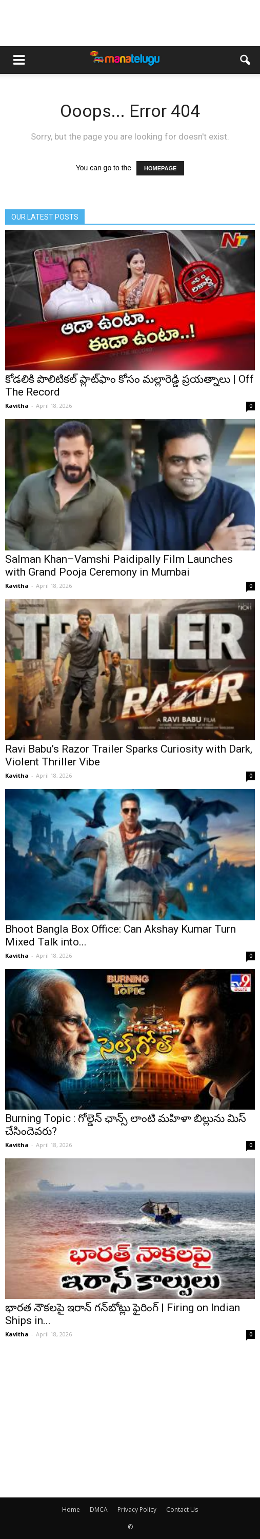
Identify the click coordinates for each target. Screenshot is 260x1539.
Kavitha (17, 405)
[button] (245, 60)
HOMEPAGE (160, 168)
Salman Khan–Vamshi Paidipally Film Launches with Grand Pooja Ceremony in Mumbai (119, 565)
